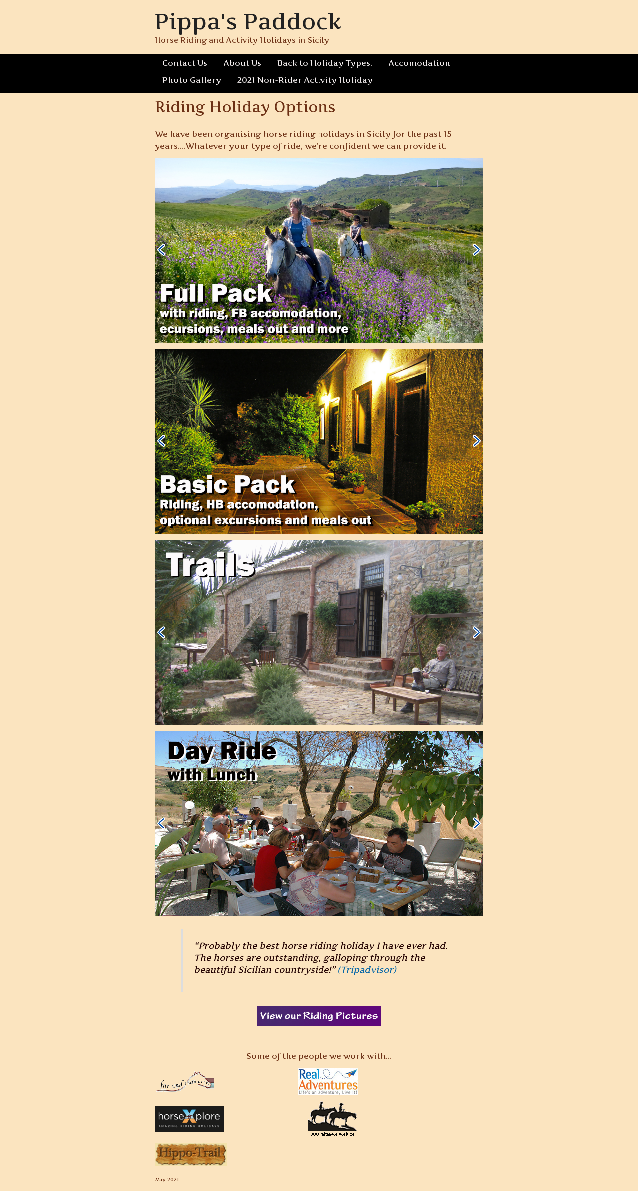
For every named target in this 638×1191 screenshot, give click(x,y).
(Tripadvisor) (367, 969)
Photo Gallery (190, 80)
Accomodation (416, 63)
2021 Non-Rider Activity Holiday (301, 80)
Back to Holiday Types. (323, 63)
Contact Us (184, 63)
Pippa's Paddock (248, 21)
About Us (242, 63)
